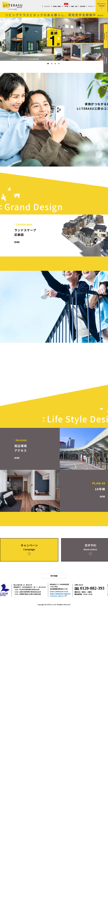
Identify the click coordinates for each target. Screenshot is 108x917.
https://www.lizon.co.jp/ (59, 591)
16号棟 (66, 6)
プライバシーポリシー (58, 596)
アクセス (90, 6)
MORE (17, 241)
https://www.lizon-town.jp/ (60, 594)
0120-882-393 (92, 588)
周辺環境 (82, 6)
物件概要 (54, 576)
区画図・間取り (57, 6)
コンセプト (47, 6)
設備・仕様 (74, 6)
